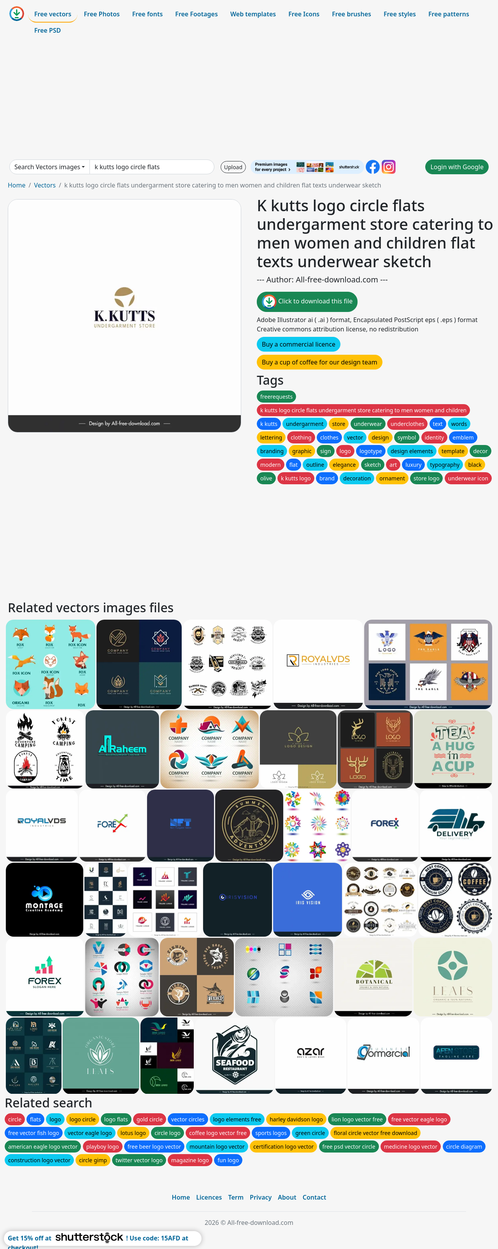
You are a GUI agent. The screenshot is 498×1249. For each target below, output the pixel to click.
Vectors (45, 185)
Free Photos (101, 14)
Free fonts (147, 14)
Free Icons (303, 14)
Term (236, 1197)
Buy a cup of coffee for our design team (319, 362)
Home (17, 185)
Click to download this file (307, 301)
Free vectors (52, 14)
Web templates (253, 14)
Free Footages (196, 14)
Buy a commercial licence (298, 344)
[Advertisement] (249, 98)
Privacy (261, 1197)
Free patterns (448, 14)
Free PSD (47, 30)
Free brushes (351, 14)
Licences (209, 1197)
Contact (314, 1197)
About (287, 1197)
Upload (233, 167)
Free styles (400, 14)
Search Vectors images (47, 167)
